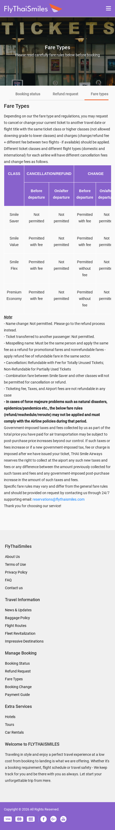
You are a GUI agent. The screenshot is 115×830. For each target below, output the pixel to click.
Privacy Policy (16, 572)
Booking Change (18, 687)
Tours (9, 724)
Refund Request (18, 671)
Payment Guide (17, 695)
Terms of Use (15, 564)
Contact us (14, 588)
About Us (12, 557)
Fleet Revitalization (20, 633)
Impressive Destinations (24, 641)
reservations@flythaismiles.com (58, 499)
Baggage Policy (17, 618)
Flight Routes (15, 626)
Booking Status (17, 663)
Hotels (10, 717)
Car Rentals (14, 732)
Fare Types (14, 679)
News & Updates (18, 610)
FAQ (8, 580)
